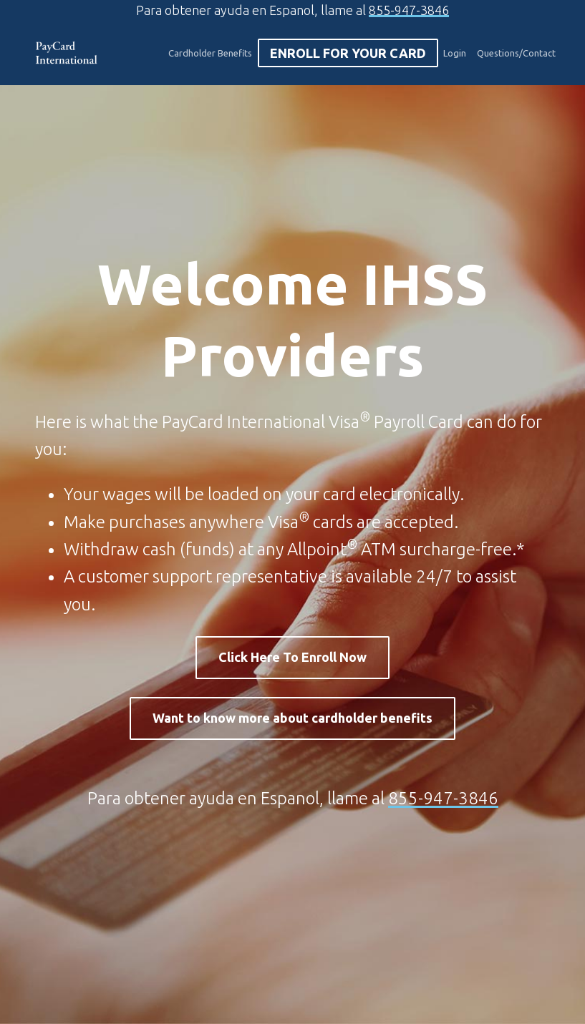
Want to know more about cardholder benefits (292, 718)
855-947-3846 (409, 10)
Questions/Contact (516, 53)
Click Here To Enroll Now (292, 657)
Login (454, 53)
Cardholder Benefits (210, 53)
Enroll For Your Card (348, 53)
